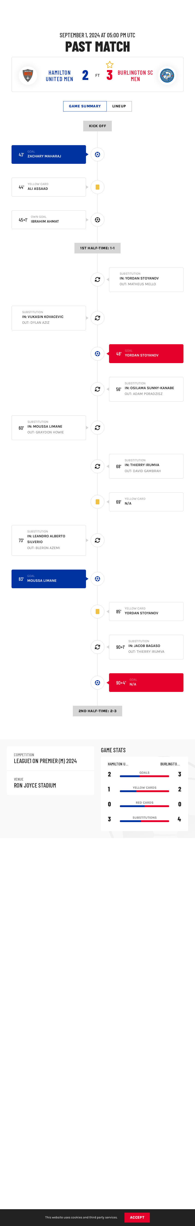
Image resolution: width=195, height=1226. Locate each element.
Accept (137, 1217)
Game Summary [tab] (85, 106)
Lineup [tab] (119, 106)
